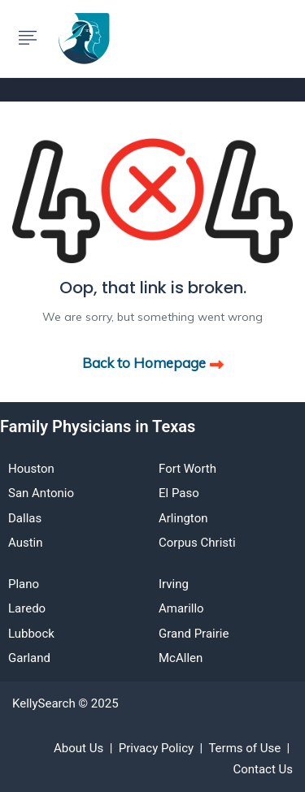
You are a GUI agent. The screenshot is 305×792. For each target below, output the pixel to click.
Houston (31, 468)
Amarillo (181, 608)
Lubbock (31, 633)
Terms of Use (244, 748)
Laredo (27, 608)
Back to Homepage (153, 362)
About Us (78, 748)
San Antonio (41, 493)
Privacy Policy (156, 748)
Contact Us (263, 769)
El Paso (179, 493)
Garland (29, 658)
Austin (25, 542)
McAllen (181, 658)
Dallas (24, 518)
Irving (174, 584)
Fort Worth (187, 468)
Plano (23, 584)
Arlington (183, 518)
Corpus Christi (197, 542)
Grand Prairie (194, 633)
